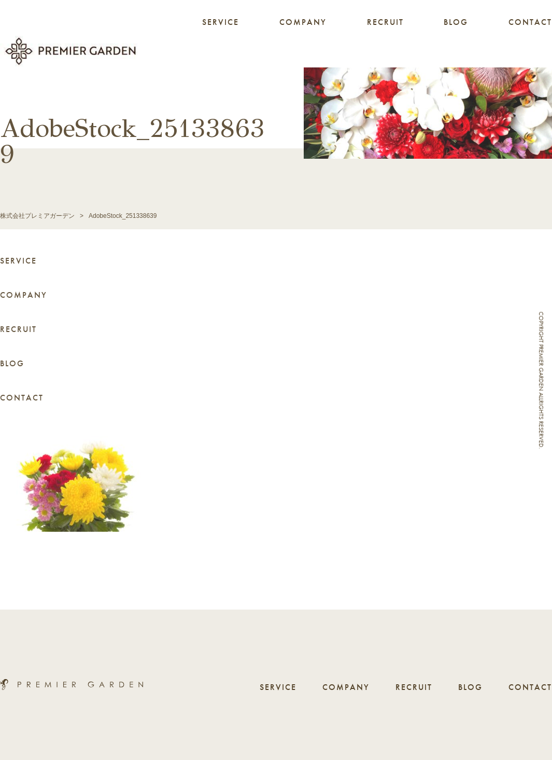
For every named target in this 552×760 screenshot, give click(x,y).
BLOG (456, 22)
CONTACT (530, 22)
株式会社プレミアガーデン (37, 215)
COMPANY (303, 22)
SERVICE (220, 22)
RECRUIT (385, 22)
